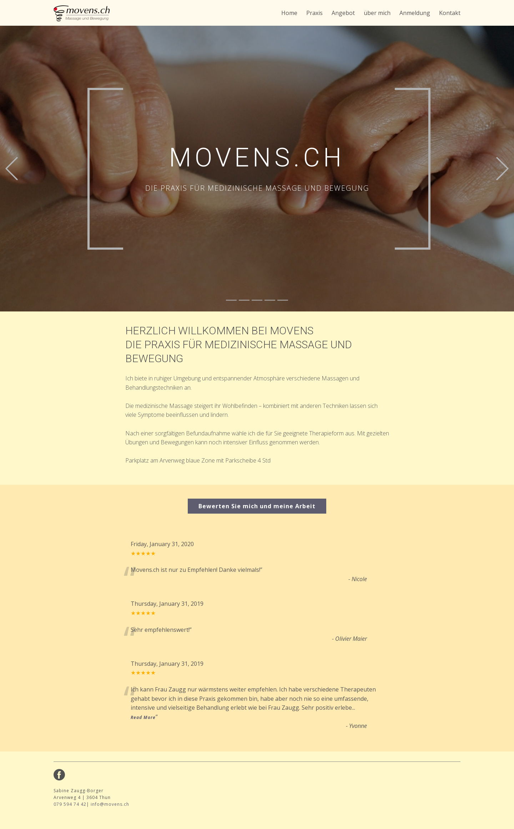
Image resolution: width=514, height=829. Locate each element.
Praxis (314, 13)
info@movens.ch (110, 804)
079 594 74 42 (70, 804)
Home (289, 13)
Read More (143, 717)
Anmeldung (414, 13)
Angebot (343, 13)
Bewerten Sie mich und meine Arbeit (257, 506)
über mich (377, 13)
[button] (11, 168)
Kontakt (449, 13)
